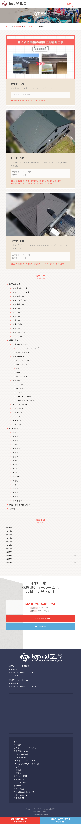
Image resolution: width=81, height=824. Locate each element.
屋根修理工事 (15, 100)
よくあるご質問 (20, 776)
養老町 (15, 481)
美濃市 (15, 493)
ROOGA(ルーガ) (20, 404)
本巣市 (43, 100)
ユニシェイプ (18, 417)
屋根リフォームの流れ (26, 761)
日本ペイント (30, 183)
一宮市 (15, 497)
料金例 (16, 767)
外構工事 (16, 328)
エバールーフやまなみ (25, 400)
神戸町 (15, 473)
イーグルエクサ (22, 352)
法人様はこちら (20, 779)
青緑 (18, 372)
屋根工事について (21, 751)
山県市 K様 (17, 241)
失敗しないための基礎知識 (28, 764)
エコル (44, 264)
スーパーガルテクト (17, 183)
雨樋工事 (25, 100)
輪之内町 (16, 477)
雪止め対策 (17, 324)
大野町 (15, 465)
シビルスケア (34, 100)
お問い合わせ (20, 795)
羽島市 (15, 489)
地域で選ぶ (14, 428)
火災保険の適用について (24, 792)
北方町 (50, 183)
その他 (12, 509)
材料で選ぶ (28, 26)
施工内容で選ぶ (15, 284)
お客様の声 (18, 770)
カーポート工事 (19, 332)
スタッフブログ (20, 783)
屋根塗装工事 (18, 304)
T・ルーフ (20, 384)
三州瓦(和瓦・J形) (20, 356)
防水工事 (58, 181)
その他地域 (17, 501)
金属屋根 (16, 380)
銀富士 (19, 368)
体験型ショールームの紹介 (25, 748)
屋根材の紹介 (22, 757)
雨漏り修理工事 (31, 181)
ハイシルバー (21, 364)
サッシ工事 (17, 336)
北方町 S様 (17, 158)
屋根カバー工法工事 (17, 181)
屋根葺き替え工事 (20, 288)
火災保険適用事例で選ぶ (19, 505)
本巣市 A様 (17, 84)
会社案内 (17, 745)
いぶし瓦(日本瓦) (23, 360)
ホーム (8, 26)
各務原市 (16, 449)
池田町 (15, 461)
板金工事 (16, 308)
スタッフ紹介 (19, 789)
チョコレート (21, 376)
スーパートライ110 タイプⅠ (28, 348)
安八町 (15, 469)
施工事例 (17, 26)
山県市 (62, 264)
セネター (20, 388)
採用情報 (19, 798)
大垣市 (15, 453)
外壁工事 (42, 181)
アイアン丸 (17, 421)
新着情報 (17, 786)
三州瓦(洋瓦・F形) (20, 344)
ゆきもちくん (18, 408)
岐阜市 (15, 432)
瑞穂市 (15, 457)
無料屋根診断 (22, 754)
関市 (14, 485)
